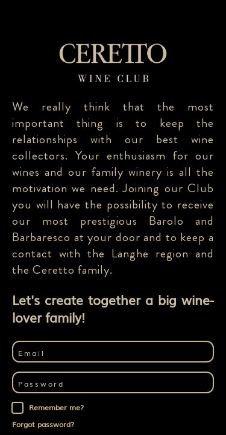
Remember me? (56, 407)
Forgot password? (43, 424)
